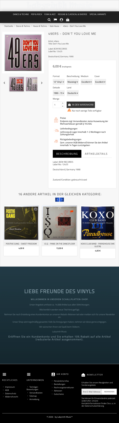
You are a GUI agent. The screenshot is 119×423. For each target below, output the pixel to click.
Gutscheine (59, 393)
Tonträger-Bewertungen (32, 388)
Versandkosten (36, 392)
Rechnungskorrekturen (64, 387)
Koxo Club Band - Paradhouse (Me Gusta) (98, 245)
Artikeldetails (96, 154)
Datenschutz (10, 393)
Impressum (10, 386)
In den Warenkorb (83, 104)
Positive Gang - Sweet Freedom (21, 243)
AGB (7, 390)
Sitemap (33, 395)
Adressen (58, 390)
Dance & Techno (21, 14)
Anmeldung (34, 399)
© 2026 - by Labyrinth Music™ (59, 416)
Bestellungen (59, 384)
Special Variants (98, 14)
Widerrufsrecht (11, 396)
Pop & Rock (36, 14)
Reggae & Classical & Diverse (72, 14)
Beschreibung (67, 154)
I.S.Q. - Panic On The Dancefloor (59, 243)
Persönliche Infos (61, 380)
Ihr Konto (62, 374)
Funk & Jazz (50, 14)
